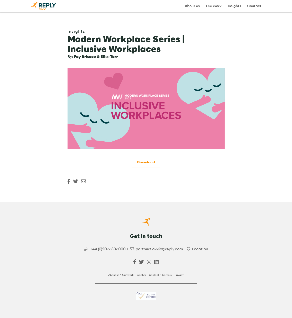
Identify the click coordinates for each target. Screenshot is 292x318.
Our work (214, 6)
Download (146, 162)
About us (192, 6)
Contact (254, 6)
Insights (234, 6)
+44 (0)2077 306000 (108, 249)
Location (200, 249)
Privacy (179, 274)
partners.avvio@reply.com (159, 249)
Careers (167, 274)
